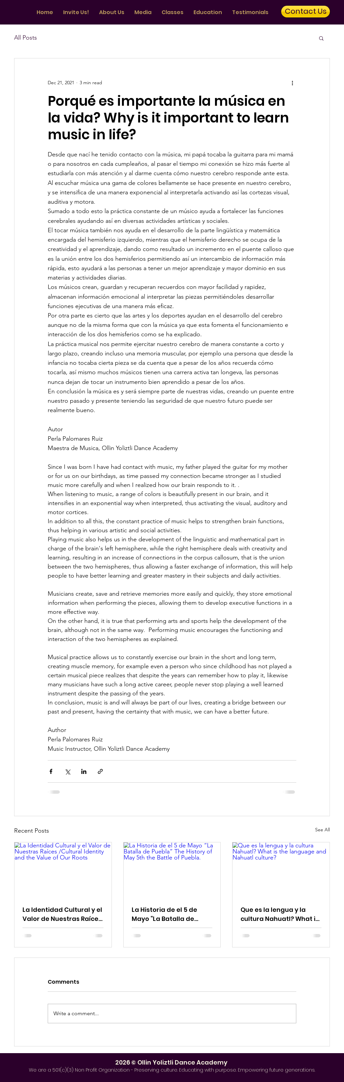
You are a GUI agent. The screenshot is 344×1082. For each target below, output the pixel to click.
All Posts (25, 37)
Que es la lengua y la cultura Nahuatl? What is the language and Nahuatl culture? (280, 914)
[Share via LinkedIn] (84, 771)
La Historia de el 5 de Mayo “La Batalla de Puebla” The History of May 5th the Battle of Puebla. (166, 914)
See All (322, 830)
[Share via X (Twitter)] (67, 771)
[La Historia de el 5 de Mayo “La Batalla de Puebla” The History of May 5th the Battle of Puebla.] (172, 869)
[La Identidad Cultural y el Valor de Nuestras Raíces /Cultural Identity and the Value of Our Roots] (63, 869)
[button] (321, 38)
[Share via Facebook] (51, 771)
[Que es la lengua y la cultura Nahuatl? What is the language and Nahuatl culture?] (281, 869)
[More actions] (292, 83)
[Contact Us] (305, 11)
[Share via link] (100, 771)
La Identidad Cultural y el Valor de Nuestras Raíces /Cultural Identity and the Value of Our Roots (63, 914)
